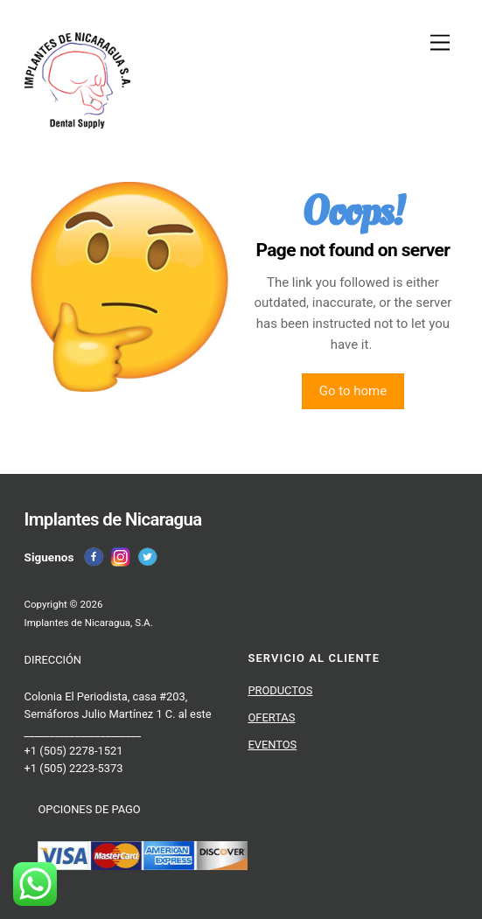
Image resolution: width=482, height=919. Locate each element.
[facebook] (93, 557)
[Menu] (440, 43)
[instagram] (120, 557)
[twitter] (147, 557)
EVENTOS (272, 744)
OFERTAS (271, 717)
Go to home (353, 392)
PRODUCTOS (280, 690)
